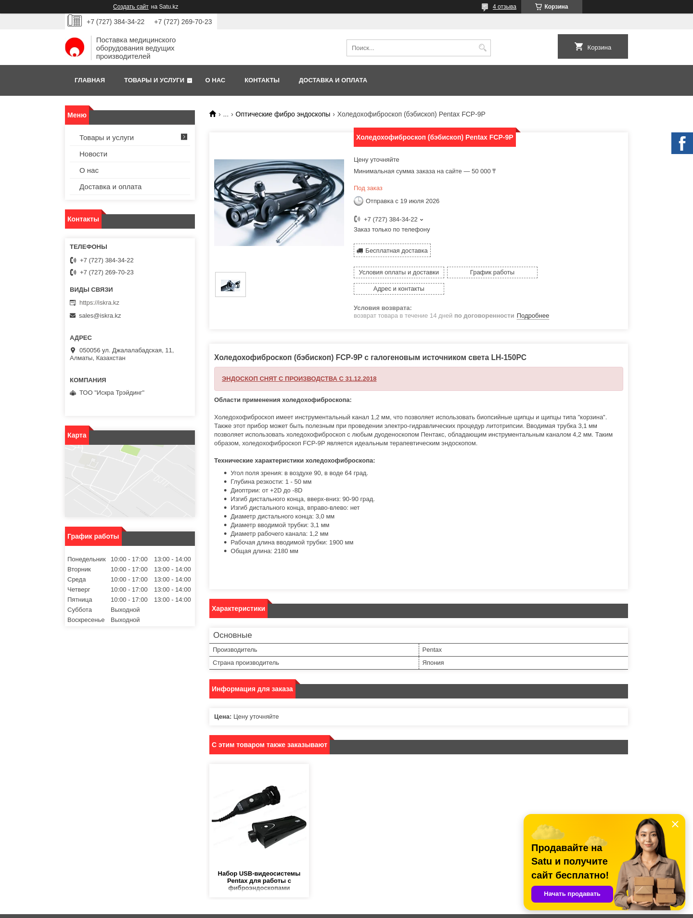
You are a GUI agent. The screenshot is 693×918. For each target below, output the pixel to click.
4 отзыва (504, 6)
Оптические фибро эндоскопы (283, 114)
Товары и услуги (154, 80)
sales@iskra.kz (100, 315)
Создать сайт (131, 6)
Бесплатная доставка (396, 250)
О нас (215, 80)
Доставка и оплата (333, 80)
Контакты (262, 80)
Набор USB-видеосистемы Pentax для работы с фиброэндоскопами (259, 864)
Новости (93, 154)
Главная (90, 80)
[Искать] (482, 47)
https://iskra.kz (99, 302)
